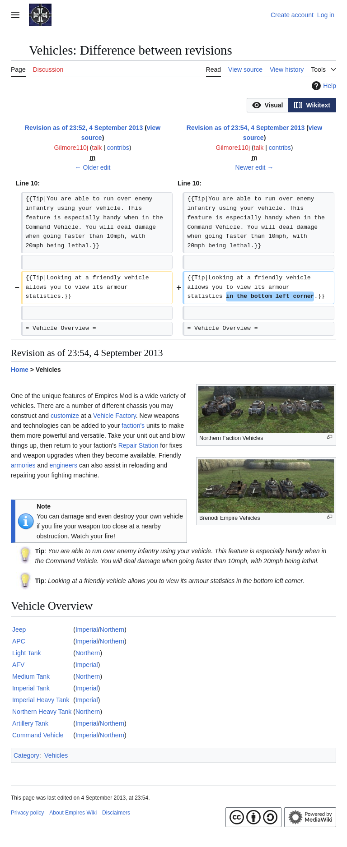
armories (23, 465)
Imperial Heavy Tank (41, 700)
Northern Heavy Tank (41, 711)
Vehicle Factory (114, 415)
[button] (268, 105)
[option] (267, 105)
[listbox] (291, 105)
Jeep (19, 629)
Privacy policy (27, 813)
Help (322, 85)
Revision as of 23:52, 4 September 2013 (84, 127)
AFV (18, 664)
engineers (64, 465)
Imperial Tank (31, 688)
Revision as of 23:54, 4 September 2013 (246, 127)
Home (19, 369)
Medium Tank (31, 676)
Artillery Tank (30, 723)
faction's (133, 425)
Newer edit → (254, 167)
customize (65, 415)
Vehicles (56, 755)
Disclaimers (116, 813)
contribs (118, 147)
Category (26, 755)
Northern (112, 629)
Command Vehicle (38, 735)
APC (18, 641)
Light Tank (26, 653)
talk (97, 147)
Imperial (86, 629)
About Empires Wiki (73, 813)
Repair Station (138, 445)
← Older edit (93, 167)
